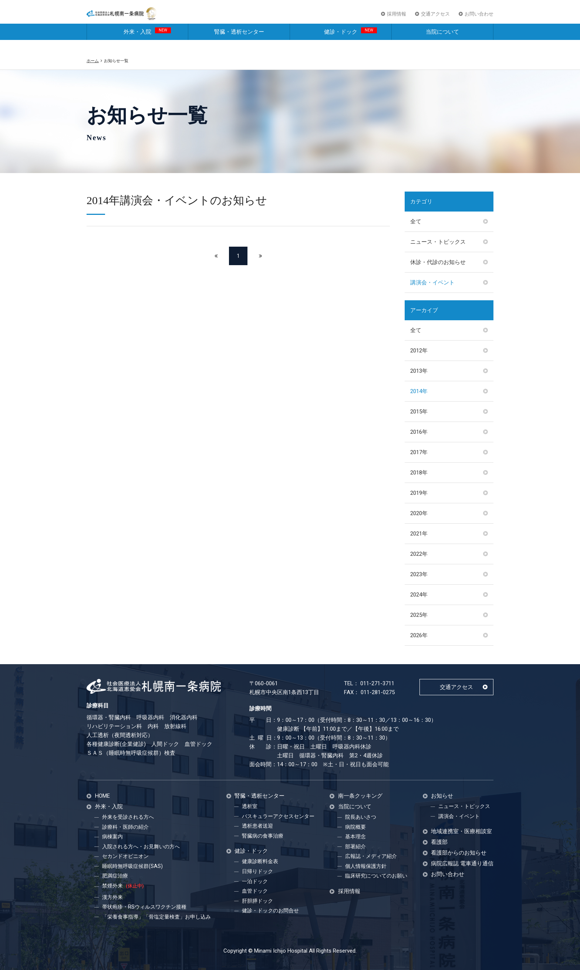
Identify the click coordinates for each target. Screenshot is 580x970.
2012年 (419, 350)
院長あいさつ (360, 816)
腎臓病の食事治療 (262, 835)
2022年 (419, 554)
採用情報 (396, 18)
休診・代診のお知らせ (438, 262)
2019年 (419, 493)
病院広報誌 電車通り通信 (462, 863)
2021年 (419, 533)
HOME (102, 796)
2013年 (419, 371)
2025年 (419, 615)
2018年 (419, 472)
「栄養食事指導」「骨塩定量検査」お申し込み (156, 916)
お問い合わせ (479, 18)
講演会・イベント (432, 282)
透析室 (249, 806)
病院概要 (355, 826)
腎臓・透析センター (239, 43)
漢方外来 (112, 897)
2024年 (419, 594)
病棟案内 (112, 836)
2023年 (419, 574)
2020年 (419, 513)
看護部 (439, 842)
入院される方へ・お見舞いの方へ (141, 846)
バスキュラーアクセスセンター (278, 816)
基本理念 (355, 836)
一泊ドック (255, 881)
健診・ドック (350, 43)
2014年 (419, 391)
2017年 (419, 452)
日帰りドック (257, 871)
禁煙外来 (123, 886)
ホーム (93, 60)
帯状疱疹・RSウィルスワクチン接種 (144, 906)
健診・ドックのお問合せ (270, 910)
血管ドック (255, 890)
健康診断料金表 (260, 861)
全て (415, 221)
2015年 (419, 411)
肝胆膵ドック (257, 900)
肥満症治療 (115, 875)
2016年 (419, 432)
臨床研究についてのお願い (376, 875)
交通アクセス (435, 18)
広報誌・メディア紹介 (371, 856)
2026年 (419, 635)
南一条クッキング (360, 796)
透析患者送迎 (257, 825)
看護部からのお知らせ (458, 853)
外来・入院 (147, 43)
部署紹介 (355, 846)
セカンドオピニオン (125, 856)
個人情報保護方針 (366, 866)
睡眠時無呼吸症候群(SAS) (132, 866)
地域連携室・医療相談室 (461, 831)
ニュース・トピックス (438, 242)
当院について (442, 43)
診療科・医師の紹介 (125, 826)
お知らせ (442, 796)
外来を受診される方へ (128, 816)
